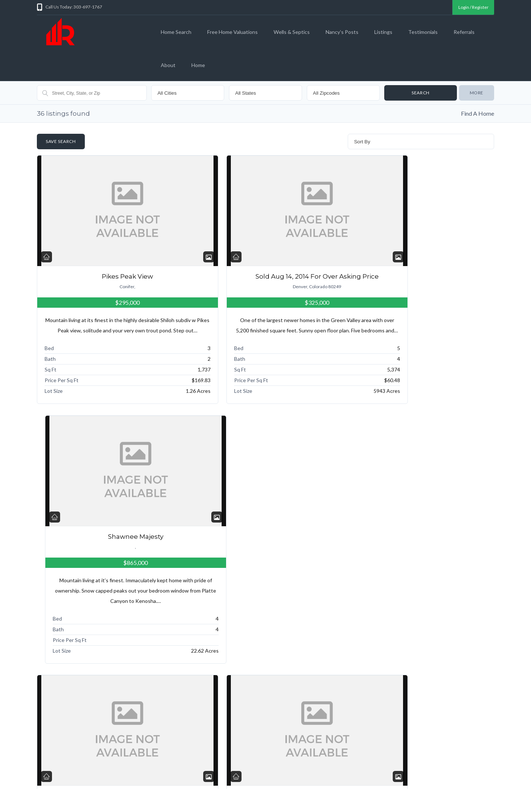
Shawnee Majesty (421, 276)
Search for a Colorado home (85, 766)
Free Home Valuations (232, 32)
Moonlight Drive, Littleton (110, 544)
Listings (383, 32)
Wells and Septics (200, 766)
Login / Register (473, 7)
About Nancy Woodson (368, 766)
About (168, 65)
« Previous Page (60, 702)
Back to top (479, 776)
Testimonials (423, 32)
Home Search (176, 32)
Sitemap (328, 766)
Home (198, 65)
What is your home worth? (148, 766)
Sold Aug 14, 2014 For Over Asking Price (265, 276)
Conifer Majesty (421, 544)
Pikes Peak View (110, 276)
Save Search (61, 141)
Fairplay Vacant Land (265, 544)
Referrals (464, 32)
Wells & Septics (292, 32)
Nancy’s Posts (342, 32)
